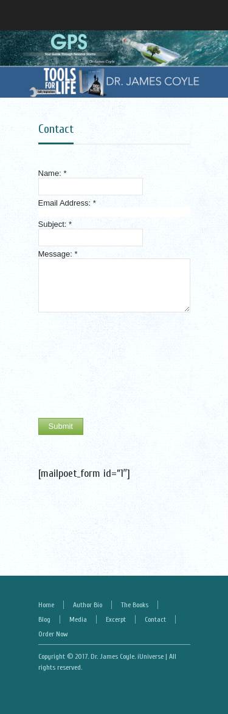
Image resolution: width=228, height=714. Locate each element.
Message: (58, 253)
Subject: (55, 224)
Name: (52, 173)
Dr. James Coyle (112, 656)
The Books (134, 605)
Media (78, 619)
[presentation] (88, 365)
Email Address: (67, 202)
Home (46, 605)
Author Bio (87, 605)
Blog (44, 619)
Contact (56, 129)
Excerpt (116, 619)
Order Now (52, 634)
